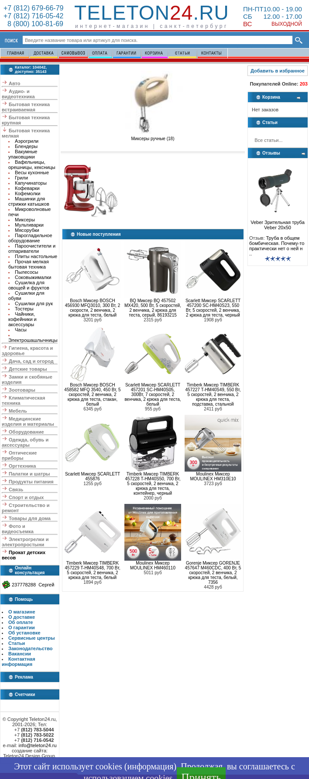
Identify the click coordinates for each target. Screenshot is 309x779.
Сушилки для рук (34, 303)
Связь (16, 489)
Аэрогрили (26, 141)
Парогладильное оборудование (30, 238)
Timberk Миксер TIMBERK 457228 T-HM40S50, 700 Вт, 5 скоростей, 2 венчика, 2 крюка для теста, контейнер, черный (153, 484)
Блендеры (26, 146)
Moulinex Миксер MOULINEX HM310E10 (213, 476)
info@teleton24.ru (38, 745)
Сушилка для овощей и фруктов (28, 285)
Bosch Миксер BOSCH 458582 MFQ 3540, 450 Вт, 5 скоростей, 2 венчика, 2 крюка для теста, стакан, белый (92, 395)
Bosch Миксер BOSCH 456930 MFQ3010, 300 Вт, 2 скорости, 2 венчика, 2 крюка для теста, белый (92, 307)
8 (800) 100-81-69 (33, 24)
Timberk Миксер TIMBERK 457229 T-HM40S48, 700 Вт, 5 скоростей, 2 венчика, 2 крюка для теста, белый (92, 570)
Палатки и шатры (29, 473)
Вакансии (19, 653)
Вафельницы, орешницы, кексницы (31, 164)
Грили (21, 177)
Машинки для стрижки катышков (28, 201)
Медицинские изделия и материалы (28, 421)
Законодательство (30, 648)
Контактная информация (18, 661)
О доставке (21, 617)
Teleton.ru (151, 12)
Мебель (18, 411)
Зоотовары (22, 390)
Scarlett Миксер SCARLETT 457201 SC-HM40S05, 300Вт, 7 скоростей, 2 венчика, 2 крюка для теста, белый (152, 395)
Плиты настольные (36, 256)
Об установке (24, 632)
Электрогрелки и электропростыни (25, 542)
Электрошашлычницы (33, 340)
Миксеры (25, 219)
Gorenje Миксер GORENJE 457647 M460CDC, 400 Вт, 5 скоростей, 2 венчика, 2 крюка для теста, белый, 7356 (213, 573)
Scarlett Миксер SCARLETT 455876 (92, 476)
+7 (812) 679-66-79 (33, 8)
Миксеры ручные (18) (152, 136)
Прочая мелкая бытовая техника (28, 264)
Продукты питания (31, 481)
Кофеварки (27, 188)
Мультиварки (29, 224)
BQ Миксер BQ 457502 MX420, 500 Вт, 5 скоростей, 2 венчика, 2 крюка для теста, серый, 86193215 (152, 307)
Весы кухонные (32, 172)
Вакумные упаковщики (22, 154)
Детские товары (28, 369)
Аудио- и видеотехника (18, 94)
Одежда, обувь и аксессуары (25, 442)
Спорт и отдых (26, 497)
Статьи (16, 643)
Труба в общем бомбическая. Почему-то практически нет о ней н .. (276, 245)
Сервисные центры (31, 638)
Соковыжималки (33, 277)
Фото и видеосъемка (18, 529)
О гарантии (21, 627)
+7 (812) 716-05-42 (33, 16)
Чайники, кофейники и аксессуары (22, 319)
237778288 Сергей (33, 584)
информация (150, 766)
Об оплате (20, 622)
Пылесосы (26, 272)
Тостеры (24, 308)
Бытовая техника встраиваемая (26, 107)
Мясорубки (27, 230)
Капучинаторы (31, 183)
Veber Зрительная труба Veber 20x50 (277, 222)
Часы (21, 329)
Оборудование (26, 431)
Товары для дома (30, 518)
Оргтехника (22, 466)
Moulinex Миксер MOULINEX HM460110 (152, 565)
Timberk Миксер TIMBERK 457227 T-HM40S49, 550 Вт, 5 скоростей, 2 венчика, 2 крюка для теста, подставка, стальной (213, 395)
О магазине (21, 611)
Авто (15, 83)
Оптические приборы (19, 455)
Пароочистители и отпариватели (31, 248)
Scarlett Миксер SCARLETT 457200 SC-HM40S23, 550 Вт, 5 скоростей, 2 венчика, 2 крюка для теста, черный (212, 307)
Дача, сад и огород (31, 361)
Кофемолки (28, 193)
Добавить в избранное (278, 70)
